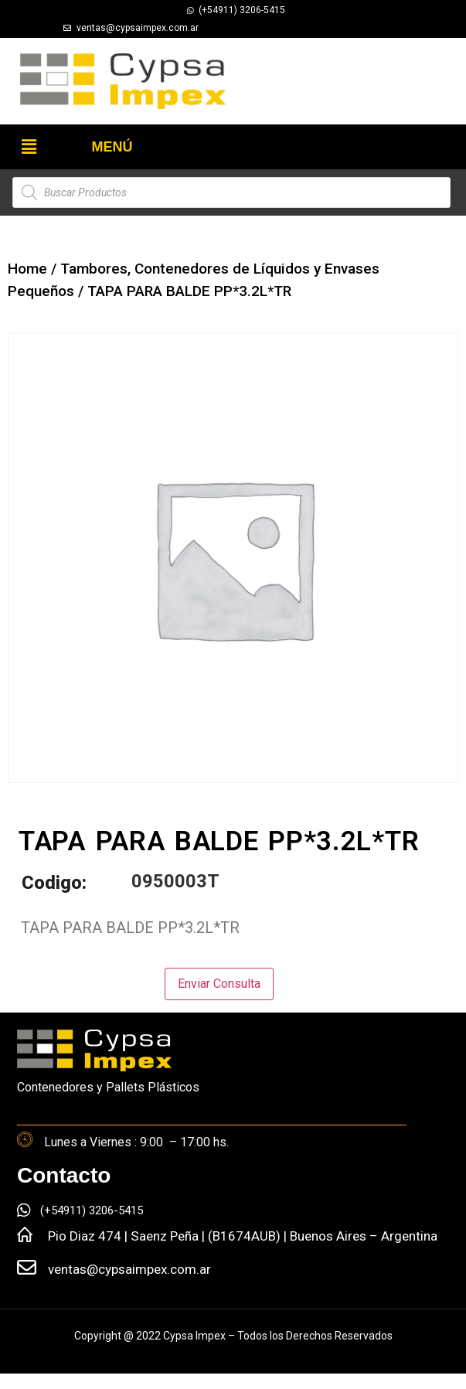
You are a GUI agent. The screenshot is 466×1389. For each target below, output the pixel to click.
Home (27, 268)
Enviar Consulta (219, 983)
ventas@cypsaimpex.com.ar (129, 1269)
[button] (28, 147)
